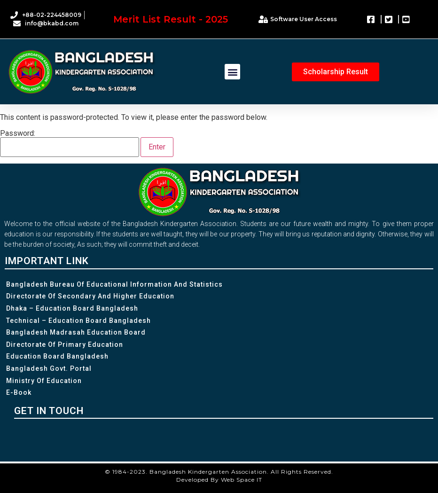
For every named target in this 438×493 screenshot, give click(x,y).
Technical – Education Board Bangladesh (78, 320)
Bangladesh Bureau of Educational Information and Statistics (114, 284)
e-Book (18, 392)
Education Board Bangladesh (57, 356)
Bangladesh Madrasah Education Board (76, 332)
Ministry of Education (44, 380)
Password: (69, 143)
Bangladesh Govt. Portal (49, 368)
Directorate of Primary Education (64, 344)
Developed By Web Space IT (219, 479)
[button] (232, 71)
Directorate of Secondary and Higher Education (90, 296)
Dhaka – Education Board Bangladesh (72, 308)
